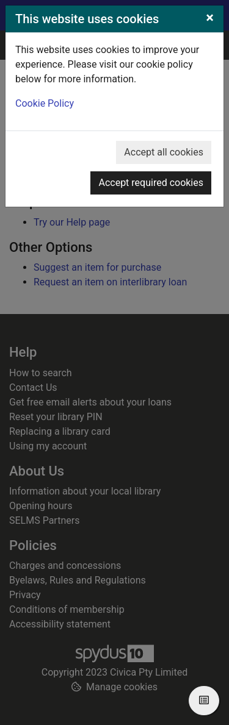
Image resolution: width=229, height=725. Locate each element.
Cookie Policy (44, 103)
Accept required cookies (150, 182)
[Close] (210, 18)
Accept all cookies (163, 152)
